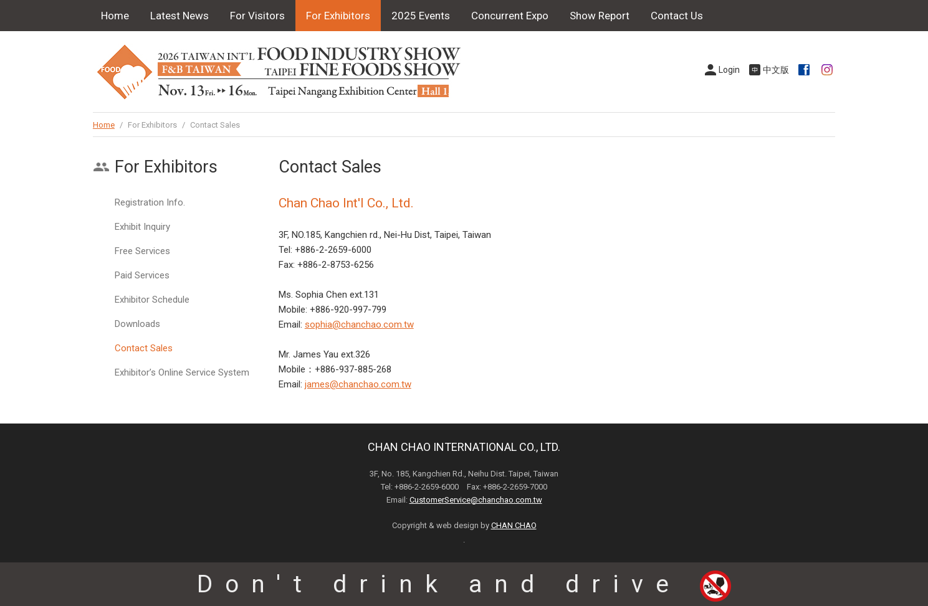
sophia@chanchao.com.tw (359, 324)
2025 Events (420, 15)
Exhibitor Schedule (152, 299)
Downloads (137, 323)
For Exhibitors (338, 15)
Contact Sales (144, 348)
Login (729, 70)
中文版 (776, 70)
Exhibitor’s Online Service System (182, 372)
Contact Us (677, 15)
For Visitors (257, 15)
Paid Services (142, 275)
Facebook (805, 69)
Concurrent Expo (509, 15)
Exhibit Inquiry (142, 226)
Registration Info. (150, 202)
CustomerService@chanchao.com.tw (475, 499)
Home (115, 15)
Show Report (599, 15)
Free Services (142, 251)
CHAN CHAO (514, 525)
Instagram (828, 69)
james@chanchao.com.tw (358, 384)
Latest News (179, 15)
